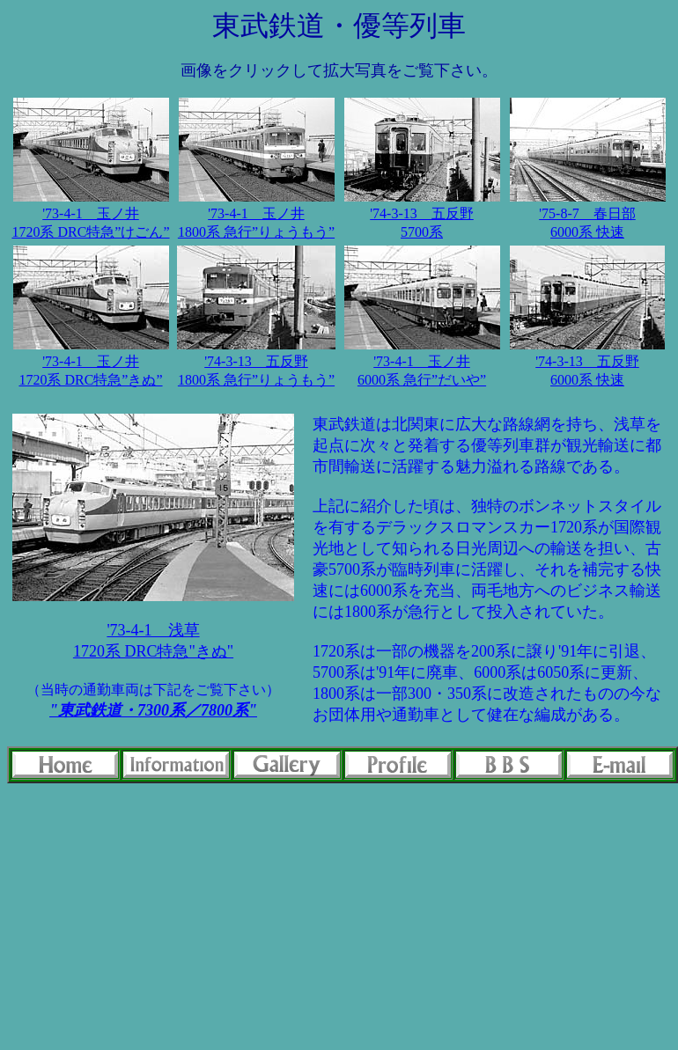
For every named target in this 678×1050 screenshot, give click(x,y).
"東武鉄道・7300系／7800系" (153, 710)
